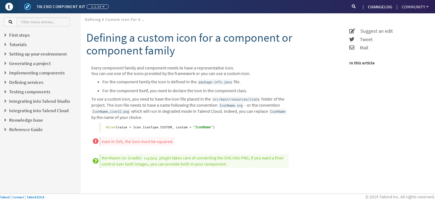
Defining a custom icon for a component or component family (117, 19)
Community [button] (415, 6)
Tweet (361, 39)
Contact (18, 197)
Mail (358, 48)
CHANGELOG (380, 6)
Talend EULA (35, 197)
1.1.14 (97, 6)
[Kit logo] (27, 6)
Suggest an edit (371, 31)
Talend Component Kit (61, 6)
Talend (5, 197)
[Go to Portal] (9, 6)
